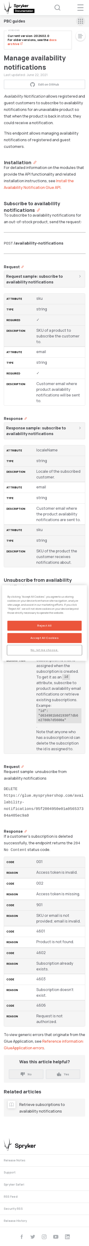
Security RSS (13, 1209)
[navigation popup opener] (80, 7)
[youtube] (55, 1236)
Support (10, 1172)
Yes (63, 1074)
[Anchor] (33, 162)
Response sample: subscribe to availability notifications (36, 430)
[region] (44, 623)
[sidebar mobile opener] (80, 21)
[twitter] (32, 1236)
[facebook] (21, 1237)
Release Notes (14, 1160)
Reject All (44, 626)
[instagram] (44, 1236)
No (26, 1074)
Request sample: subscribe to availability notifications (34, 279)
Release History (15, 1221)
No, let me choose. (44, 650)
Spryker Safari (14, 1184)
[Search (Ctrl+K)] (54, 7)
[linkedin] (67, 1236)
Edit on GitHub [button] (44, 84)
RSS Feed (11, 1197)
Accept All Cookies (44, 638)
